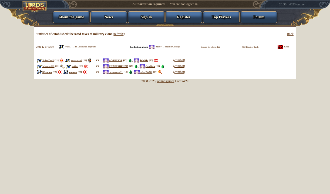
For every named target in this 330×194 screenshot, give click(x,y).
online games (165, 81)
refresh (118, 34)
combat (179, 60)
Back (290, 34)
